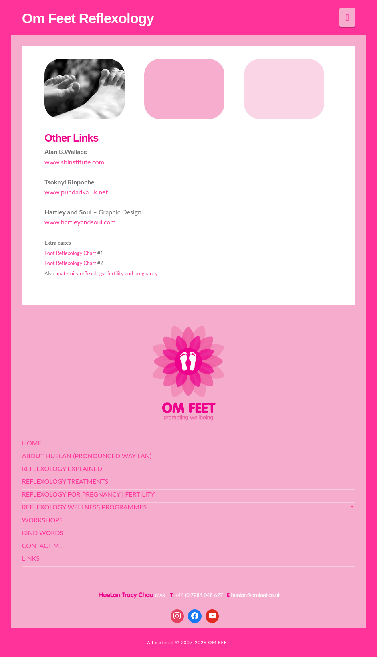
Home (32, 443)
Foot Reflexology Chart (70, 253)
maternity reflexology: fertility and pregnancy (107, 273)
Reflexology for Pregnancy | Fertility (88, 494)
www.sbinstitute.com (74, 162)
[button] (347, 17)
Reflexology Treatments (65, 481)
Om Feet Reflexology (88, 18)
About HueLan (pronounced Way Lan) (87, 455)
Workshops (42, 520)
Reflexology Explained (62, 468)
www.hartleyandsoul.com (80, 222)
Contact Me (42, 545)
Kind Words (42, 532)
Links (31, 558)
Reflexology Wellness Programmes (188, 507)
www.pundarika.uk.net (76, 192)
